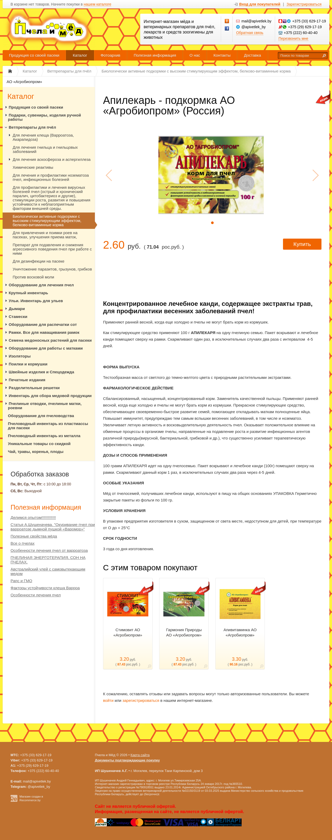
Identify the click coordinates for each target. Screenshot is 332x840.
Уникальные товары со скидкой (39, 443)
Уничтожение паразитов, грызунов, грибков (52, 269)
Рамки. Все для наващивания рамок (44, 332)
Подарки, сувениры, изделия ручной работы (44, 117)
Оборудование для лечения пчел (41, 285)
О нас (194, 55)
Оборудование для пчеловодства (41, 415)
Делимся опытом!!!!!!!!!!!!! (33, 517)
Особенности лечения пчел (36, 595)
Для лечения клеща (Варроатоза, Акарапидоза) (43, 137)
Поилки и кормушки (28, 364)
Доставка (252, 55)
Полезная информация (155, 55)
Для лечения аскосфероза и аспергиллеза (52, 159)
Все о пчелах (23, 543)
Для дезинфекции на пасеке (38, 261)
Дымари (17, 308)
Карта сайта (139, 755)
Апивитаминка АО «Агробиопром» (240, 632)
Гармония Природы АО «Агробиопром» (184, 632)
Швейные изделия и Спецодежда (41, 372)
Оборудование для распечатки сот (43, 324)
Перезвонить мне (293, 38)
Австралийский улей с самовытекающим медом (48, 571)
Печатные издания (27, 380)
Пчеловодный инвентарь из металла (44, 435)
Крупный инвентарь (28, 293)
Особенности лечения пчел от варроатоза (49, 550)
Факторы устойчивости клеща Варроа (45, 588)
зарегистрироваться (141, 700)
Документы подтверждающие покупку (127, 760)
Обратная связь (249, 33)
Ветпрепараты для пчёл (32, 127)
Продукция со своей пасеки (34, 55)
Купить (302, 244)
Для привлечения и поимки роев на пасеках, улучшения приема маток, (45, 234)
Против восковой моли (33, 277)
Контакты (222, 55)
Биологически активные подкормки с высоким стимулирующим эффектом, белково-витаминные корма (47, 220)
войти (108, 700)
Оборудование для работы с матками (46, 348)
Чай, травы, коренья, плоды (36, 451)
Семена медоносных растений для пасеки (50, 340)
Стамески (18, 316)
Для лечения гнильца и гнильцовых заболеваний (45, 149)
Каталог (80, 55)
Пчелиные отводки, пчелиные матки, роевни (44, 405)
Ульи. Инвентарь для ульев (36, 300)
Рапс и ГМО (21, 580)
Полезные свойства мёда (34, 536)
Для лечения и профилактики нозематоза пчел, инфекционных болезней (51, 177)
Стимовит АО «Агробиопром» (127, 632)
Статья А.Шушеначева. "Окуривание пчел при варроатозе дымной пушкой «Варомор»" (53, 526)
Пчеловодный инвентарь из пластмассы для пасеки (48, 425)
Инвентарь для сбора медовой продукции (50, 395)
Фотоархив (110, 55)
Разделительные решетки (34, 387)
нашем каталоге (97, 4)
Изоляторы (20, 356)
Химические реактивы (33, 167)
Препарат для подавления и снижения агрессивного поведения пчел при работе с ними (52, 249)
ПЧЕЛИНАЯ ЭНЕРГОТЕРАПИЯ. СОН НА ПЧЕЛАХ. (48, 559)
